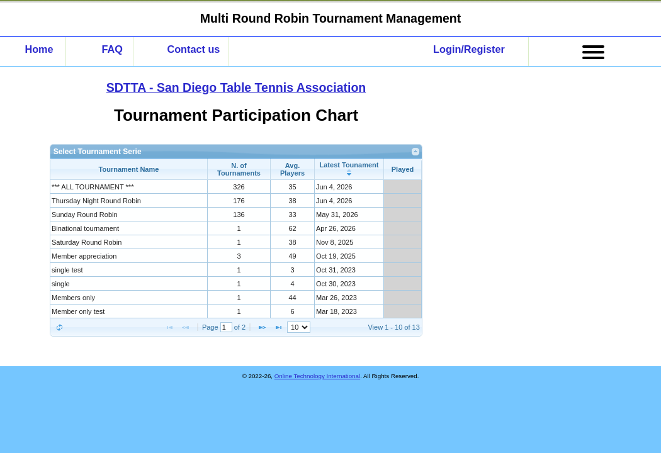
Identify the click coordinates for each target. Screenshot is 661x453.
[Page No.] (226, 327)
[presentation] (236, 249)
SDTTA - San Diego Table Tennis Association (236, 87)
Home (39, 49)
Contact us (193, 49)
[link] (415, 151)
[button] (59, 327)
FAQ (111, 49)
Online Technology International (317, 375)
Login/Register (469, 49)
